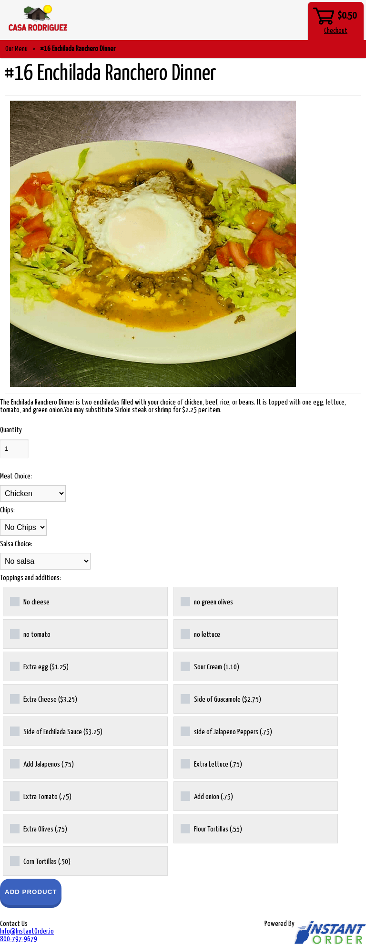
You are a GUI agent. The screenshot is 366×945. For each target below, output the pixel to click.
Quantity (11, 430)
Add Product (31, 891)
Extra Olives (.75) (38, 828)
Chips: (7, 510)
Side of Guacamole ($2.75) (221, 699)
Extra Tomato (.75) (40, 796)
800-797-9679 (18, 939)
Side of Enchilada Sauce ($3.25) (56, 731)
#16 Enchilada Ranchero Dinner (77, 48)
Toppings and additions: (30, 578)
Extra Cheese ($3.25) (43, 699)
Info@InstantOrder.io (27, 931)
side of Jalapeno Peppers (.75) (226, 731)
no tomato (30, 634)
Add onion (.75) (207, 796)
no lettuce (200, 634)
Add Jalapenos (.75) (42, 763)
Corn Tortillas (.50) (40, 861)
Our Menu (16, 48)
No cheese (30, 601)
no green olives (207, 601)
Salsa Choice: (16, 544)
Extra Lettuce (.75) (211, 763)
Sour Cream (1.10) (210, 666)
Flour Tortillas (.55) (211, 828)
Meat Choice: (16, 476)
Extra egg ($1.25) (39, 666)
